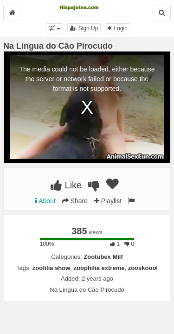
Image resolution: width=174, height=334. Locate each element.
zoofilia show (51, 267)
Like (66, 185)
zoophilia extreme (99, 267)
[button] (54, 28)
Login (118, 28)
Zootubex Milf (103, 256)
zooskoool (143, 267)
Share (75, 201)
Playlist (108, 201)
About (45, 201)
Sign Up (84, 28)
